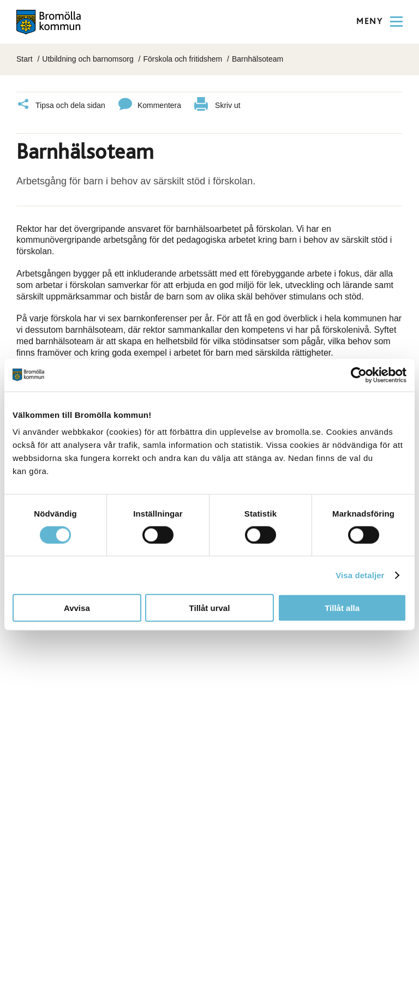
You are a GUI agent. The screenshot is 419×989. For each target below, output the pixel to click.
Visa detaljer (360, 574)
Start (24, 59)
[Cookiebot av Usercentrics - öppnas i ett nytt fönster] (358, 375)
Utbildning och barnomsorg (87, 59)
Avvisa (77, 608)
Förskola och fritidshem (182, 59)
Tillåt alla (342, 608)
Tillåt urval (209, 608)
